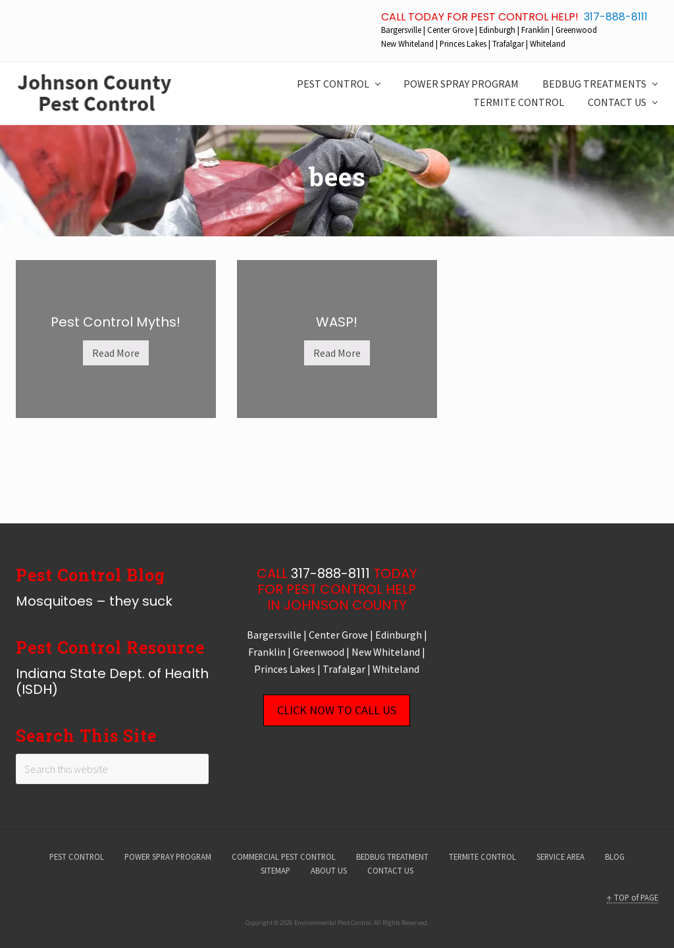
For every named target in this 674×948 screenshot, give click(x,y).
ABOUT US (329, 870)
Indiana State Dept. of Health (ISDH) (112, 681)
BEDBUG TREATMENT (392, 856)
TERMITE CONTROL (482, 856)
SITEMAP (275, 870)
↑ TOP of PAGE (632, 897)
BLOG (615, 856)
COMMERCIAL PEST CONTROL (284, 856)
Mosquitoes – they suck (94, 601)
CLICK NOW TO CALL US (336, 710)
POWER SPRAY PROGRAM (167, 856)
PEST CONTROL (76, 856)
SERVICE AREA (560, 856)
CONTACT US (390, 870)
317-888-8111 (616, 16)
